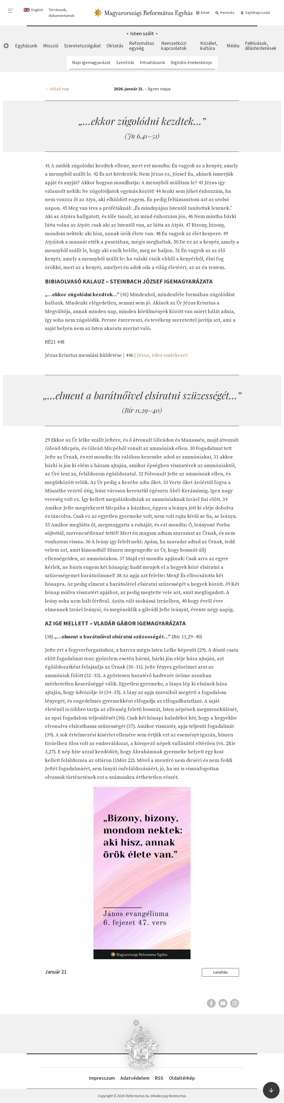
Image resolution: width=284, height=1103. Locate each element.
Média (233, 45)
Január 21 (56, 972)
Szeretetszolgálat (82, 45)
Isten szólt (142, 33)
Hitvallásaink (152, 62)
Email (202, 12)
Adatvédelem (134, 1078)
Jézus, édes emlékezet (162, 355)
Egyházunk (26, 45)
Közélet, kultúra (208, 45)
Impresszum (102, 1078)
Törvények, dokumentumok (62, 12)
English (37, 9)
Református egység (141, 45)
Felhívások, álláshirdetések (261, 45)
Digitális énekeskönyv (191, 62)
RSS (159, 1078)
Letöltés (220, 972)
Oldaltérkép (182, 1078)
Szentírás (125, 62)
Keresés (224, 12)
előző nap (59, 88)
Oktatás (114, 45)
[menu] (11, 11)
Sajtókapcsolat (255, 12)
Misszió (51, 45)
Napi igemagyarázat (91, 62)
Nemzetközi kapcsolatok (174, 45)
